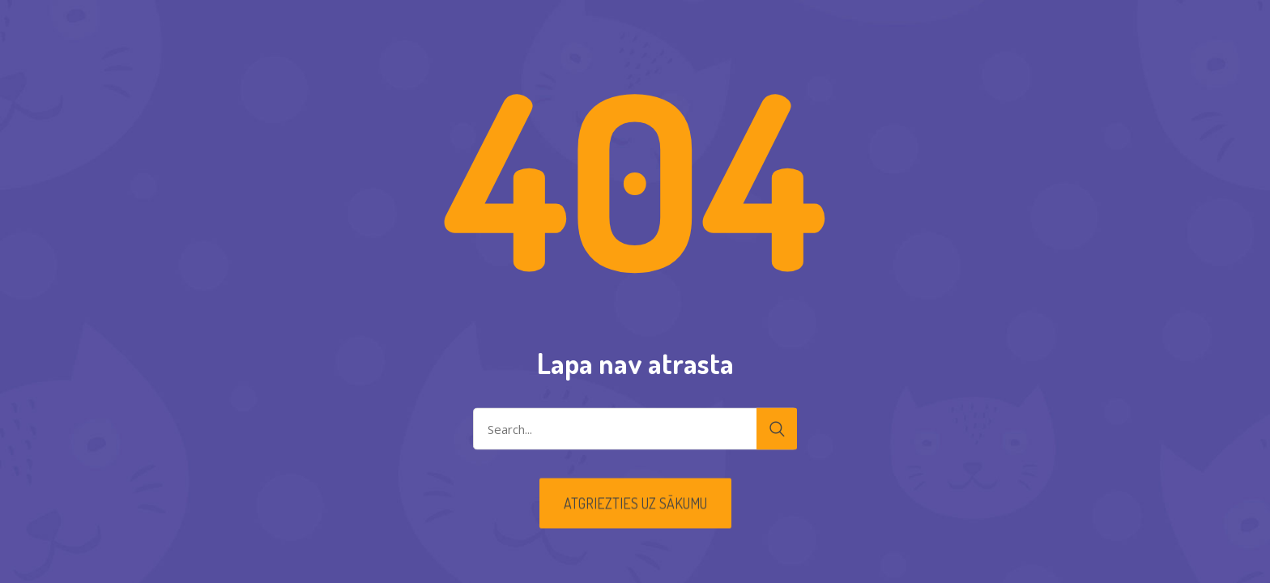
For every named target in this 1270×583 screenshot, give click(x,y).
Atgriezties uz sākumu (635, 504)
